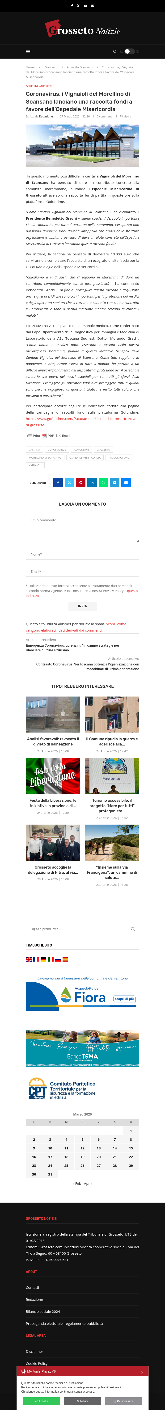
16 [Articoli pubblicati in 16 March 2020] (34, 1156)
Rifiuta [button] (82, 1401)
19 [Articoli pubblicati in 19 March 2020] (82, 1156)
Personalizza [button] (123, 1401)
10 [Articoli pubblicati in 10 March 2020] (50, 1148)
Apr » (88, 1183)
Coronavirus (57, 449)
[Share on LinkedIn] (92, 482)
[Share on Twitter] (69, 482)
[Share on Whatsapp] (103, 482)
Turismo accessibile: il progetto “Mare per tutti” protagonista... (112, 805)
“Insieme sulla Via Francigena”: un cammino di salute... (112, 872)
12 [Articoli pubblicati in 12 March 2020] (82, 1148)
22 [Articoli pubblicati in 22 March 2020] (131, 1156)
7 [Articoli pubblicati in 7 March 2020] (115, 1139)
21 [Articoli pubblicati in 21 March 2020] (115, 1156)
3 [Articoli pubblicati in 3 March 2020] (50, 1139)
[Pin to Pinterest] (80, 482)
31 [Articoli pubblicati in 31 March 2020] (50, 1174)
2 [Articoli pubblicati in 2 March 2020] (34, 1139)
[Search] (115, 51)
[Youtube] (85, 6)
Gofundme (81, 449)
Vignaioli (35, 465)
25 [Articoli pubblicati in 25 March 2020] (66, 1165)
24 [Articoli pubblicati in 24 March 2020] (50, 1165)
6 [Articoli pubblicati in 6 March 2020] (99, 1139)
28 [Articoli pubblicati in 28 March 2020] (115, 1165)
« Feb (76, 1183)
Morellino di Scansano (45, 457)
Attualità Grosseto (80, 67)
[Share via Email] (126, 482)
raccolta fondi (119, 457)
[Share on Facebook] (58, 482)
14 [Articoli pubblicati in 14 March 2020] (115, 1148)
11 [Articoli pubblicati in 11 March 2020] (66, 1148)
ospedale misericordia (85, 457)
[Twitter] (78, 6)
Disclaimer (34, 1351)
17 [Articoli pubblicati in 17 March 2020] (50, 1156)
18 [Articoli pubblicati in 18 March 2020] (66, 1156)
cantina (34, 449)
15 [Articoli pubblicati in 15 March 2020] (131, 1148)
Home (30, 67)
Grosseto (51, 67)
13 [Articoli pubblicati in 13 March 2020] (99, 1148)
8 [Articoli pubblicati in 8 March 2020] (131, 1139)
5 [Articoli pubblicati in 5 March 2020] (82, 1139)
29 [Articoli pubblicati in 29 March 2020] (131, 1165)
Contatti (32, 1287)
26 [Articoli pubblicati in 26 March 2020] (82, 1165)
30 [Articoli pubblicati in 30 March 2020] (34, 1174)
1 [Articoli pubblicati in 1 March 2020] (131, 1130)
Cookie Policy (37, 1363)
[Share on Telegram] (114, 482)
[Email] (92, 6)
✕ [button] (142, 1372)
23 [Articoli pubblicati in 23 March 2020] (34, 1165)
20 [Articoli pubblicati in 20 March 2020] (99, 1156)
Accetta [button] (41, 1401)
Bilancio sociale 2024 (43, 1311)
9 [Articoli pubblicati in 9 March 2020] (34, 1148)
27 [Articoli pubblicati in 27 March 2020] (99, 1165)
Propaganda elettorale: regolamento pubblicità (64, 1323)
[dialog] (82, 1388)
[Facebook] (72, 6)
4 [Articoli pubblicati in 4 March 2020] (66, 1139)
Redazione (46, 116)
